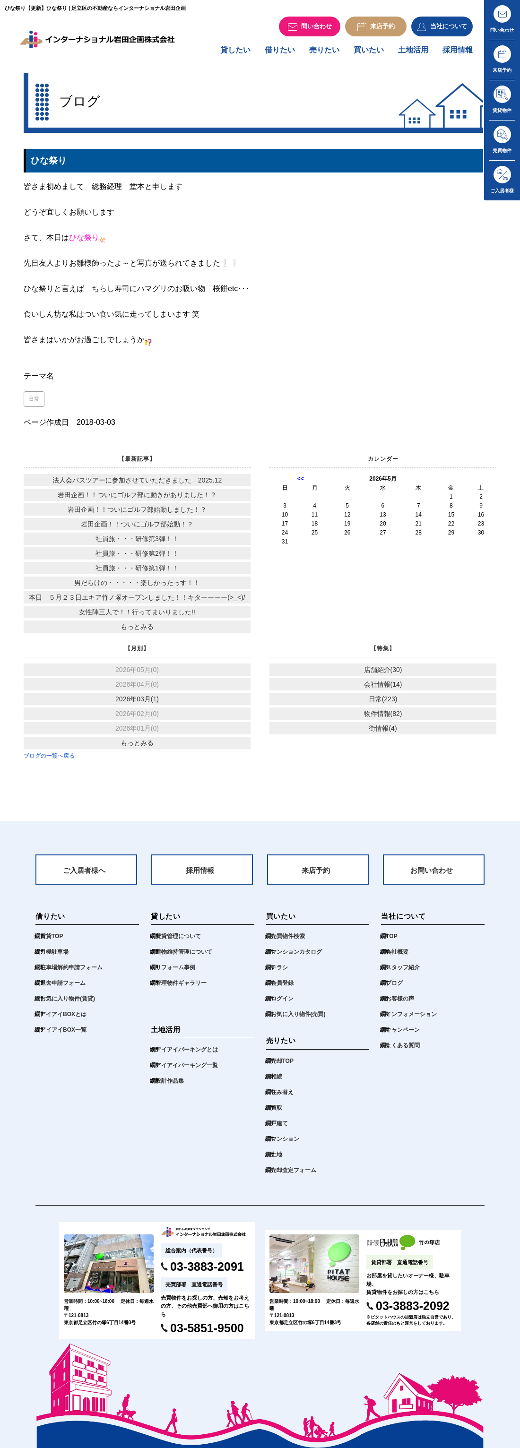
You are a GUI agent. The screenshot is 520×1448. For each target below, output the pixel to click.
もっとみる (137, 629)
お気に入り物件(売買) (298, 1018)
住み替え (282, 1096)
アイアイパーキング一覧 (187, 1069)
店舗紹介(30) (383, 672)
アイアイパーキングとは (187, 1054)
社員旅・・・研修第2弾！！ (137, 556)
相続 (276, 1080)
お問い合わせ (431, 874)
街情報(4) (383, 731)
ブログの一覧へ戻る (49, 758)
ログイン (282, 1003)
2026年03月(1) (137, 702)
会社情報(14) (383, 687)
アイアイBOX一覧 (63, 1034)
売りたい (324, 53)
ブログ (394, 987)
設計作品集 (170, 1085)
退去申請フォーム (63, 987)
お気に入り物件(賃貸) (67, 1003)
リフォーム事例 (175, 971)
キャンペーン (403, 1034)
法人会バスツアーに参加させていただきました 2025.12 (137, 483)
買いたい (369, 53)
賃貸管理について (178, 940)
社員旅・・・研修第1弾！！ (137, 571)
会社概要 (397, 956)
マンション (285, 1142)
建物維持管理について (184, 956)
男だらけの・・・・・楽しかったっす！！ (137, 585)
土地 (276, 1158)
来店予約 (316, 874)
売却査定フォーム (293, 1174)
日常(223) (383, 702)
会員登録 (282, 987)
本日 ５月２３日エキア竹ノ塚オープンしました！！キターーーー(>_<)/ (137, 600)
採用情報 (457, 53)
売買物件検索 (288, 940)
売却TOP (282, 1064)
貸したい (235, 53)
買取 (276, 1111)
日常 (34, 402)
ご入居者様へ (84, 874)
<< (300, 481)
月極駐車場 (54, 956)
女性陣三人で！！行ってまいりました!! (137, 615)
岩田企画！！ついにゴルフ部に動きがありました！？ (137, 497)
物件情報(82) (383, 716)
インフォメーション (411, 1018)
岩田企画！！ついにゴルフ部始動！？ (137, 527)
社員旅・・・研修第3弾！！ (137, 541)
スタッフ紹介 (403, 971)
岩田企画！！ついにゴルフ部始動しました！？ (137, 512)
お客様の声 (400, 1003)
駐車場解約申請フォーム (71, 971)
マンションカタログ (296, 956)
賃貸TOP (51, 940)
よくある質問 (403, 1049)
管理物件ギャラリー (181, 987)
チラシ (279, 971)
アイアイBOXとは (63, 1018)
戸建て (279, 1127)
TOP (391, 940)
